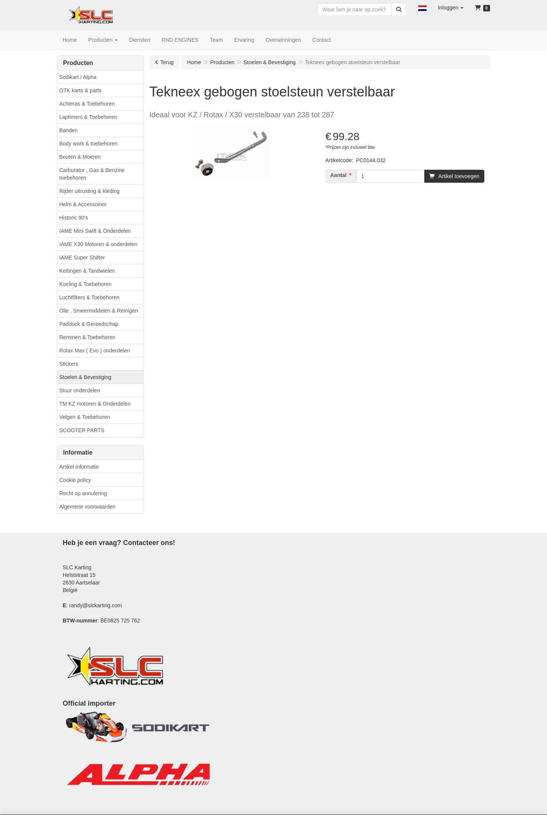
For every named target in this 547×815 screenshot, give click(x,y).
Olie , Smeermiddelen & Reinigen (98, 311)
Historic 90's (73, 218)
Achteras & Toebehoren (87, 104)
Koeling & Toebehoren (85, 284)
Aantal (338, 175)
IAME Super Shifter (82, 257)
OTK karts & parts (80, 90)
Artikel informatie (79, 467)
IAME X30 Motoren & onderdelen (98, 244)
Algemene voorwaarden (87, 507)
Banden (68, 130)
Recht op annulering (83, 493)
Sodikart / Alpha (77, 77)
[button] (422, 7)
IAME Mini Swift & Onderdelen (95, 231)
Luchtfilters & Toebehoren (89, 297)
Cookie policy (75, 480)
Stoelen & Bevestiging (85, 377)
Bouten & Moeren (80, 157)
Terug (167, 62)
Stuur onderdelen (79, 390)
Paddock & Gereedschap (89, 324)
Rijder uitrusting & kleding (89, 191)
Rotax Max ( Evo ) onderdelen (94, 350)
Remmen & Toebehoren (87, 337)
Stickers (68, 364)
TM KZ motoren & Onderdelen (95, 404)
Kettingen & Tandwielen (87, 271)
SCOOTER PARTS (81, 430)
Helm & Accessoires (82, 204)
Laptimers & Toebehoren (88, 117)
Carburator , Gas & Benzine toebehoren (92, 174)
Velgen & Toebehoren (84, 417)
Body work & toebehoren (88, 144)
